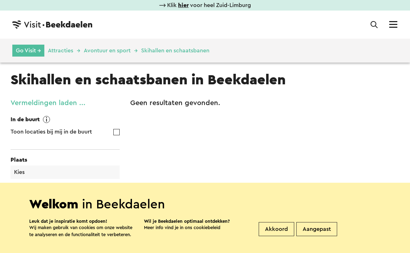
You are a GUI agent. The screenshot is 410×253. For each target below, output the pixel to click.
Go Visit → (28, 50)
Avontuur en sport (107, 50)
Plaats (19, 160)
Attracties (60, 50)
